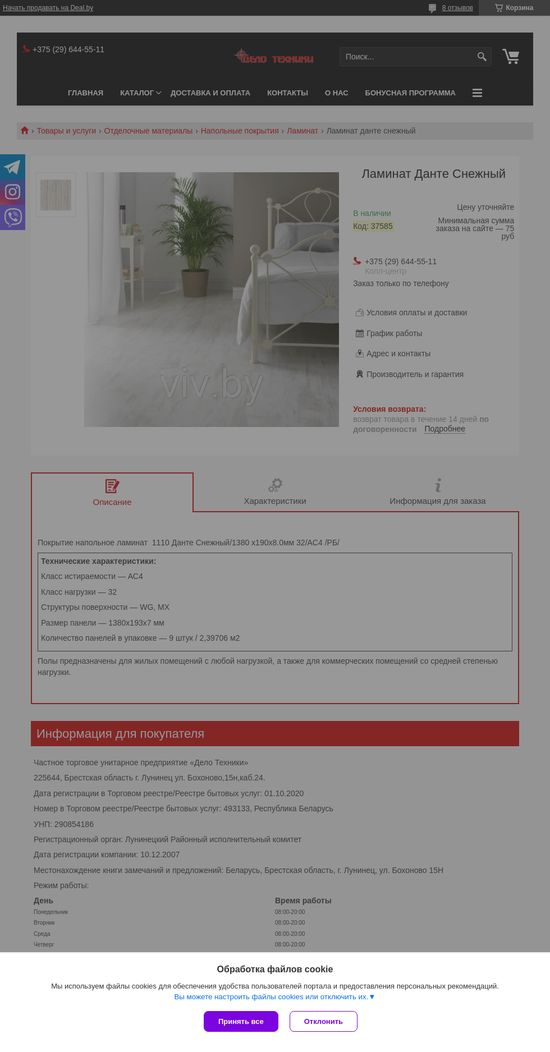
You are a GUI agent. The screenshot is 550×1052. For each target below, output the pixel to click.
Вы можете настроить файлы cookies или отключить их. (271, 997)
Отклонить (323, 1021)
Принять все (241, 1021)
